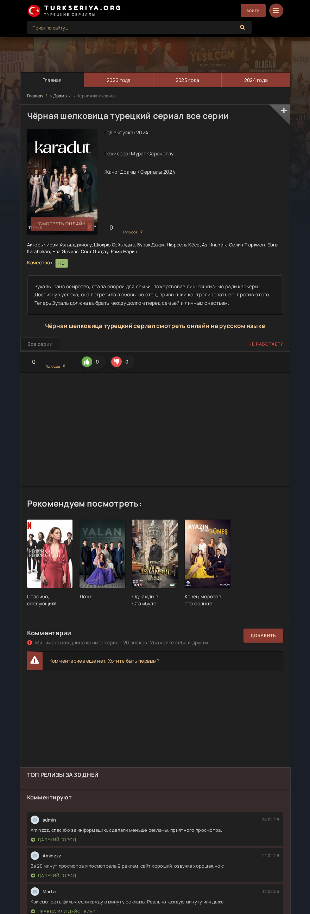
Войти (251, 11)
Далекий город (53, 840)
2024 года (255, 80)
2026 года (118, 80)
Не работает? (265, 344)
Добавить (263, 635)
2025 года (187, 80)
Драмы (60, 96)
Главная (52, 80)
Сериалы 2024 (157, 171)
